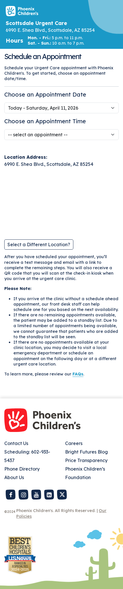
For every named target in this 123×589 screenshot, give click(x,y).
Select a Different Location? (38, 244)
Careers (73, 443)
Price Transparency (86, 460)
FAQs (77, 374)
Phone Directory (22, 469)
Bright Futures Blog (86, 452)
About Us (14, 477)
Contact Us (16, 443)
